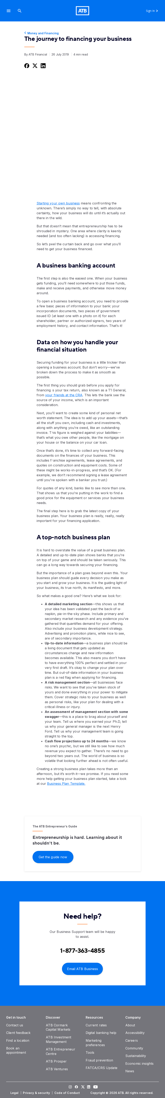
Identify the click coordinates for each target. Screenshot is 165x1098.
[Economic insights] (139, 1063)
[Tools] (90, 1052)
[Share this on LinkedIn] (43, 65)
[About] (130, 1025)
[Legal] (15, 1093)
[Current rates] (96, 1025)
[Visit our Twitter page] (83, 1087)
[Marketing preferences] (95, 1042)
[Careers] (131, 1040)
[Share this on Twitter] (35, 65)
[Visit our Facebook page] (76, 1087)
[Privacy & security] (37, 1093)
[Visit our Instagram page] (70, 1087)
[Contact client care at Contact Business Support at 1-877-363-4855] (82, 951)
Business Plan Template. (66, 784)
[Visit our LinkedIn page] (89, 1087)
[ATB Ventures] (57, 1069)
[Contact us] (14, 1025)
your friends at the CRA (63, 395)
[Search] (19, 10)
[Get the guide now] (53, 857)
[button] (8, 10)
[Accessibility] (135, 1033)
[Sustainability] (135, 1056)
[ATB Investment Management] (58, 1039)
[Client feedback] (18, 1033)
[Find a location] (17, 1040)
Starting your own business (58, 203)
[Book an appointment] (16, 1050)
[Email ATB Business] (82, 968)
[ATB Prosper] (56, 1061)
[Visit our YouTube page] (95, 1087)
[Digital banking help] (101, 1033)
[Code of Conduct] (67, 1093)
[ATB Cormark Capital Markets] (58, 1027)
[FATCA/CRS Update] (101, 1068)
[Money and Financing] (82, 33)
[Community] (134, 1048)
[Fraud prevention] (99, 1060)
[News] (129, 1071)
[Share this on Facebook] (26, 65)
